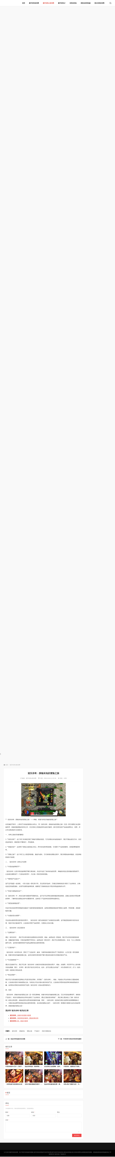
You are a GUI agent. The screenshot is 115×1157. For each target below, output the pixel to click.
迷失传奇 (14, 1031)
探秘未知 (22, 1031)
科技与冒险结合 (46, 1031)
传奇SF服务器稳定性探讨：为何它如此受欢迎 (38, 1084)
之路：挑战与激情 (19, 1021)
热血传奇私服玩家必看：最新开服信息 (55, 1084)
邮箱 (33, 1112)
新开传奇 (57, 1154)
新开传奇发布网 (34, 3)
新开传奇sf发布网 (48, 3)
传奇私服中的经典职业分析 (14, 1084)
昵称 (7, 1112)
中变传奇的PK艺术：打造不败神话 (15, 1066)
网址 (58, 1112)
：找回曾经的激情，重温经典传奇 (24, 1018)
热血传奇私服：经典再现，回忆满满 (35, 1066)
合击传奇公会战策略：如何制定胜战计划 (56, 1066)
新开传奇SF (61, 3)
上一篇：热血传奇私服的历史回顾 (15, 1039)
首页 (23, 3)
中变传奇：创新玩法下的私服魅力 (73, 1066)
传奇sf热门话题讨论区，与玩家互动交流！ (76, 1084)
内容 (7, 1120)
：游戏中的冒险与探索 (20, 1015)
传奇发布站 (73, 3)
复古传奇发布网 (99, 3)
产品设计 (37, 1031)
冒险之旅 (29, 1031)
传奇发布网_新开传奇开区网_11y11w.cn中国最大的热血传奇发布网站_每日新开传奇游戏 (10, 3)
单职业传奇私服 (85, 3)
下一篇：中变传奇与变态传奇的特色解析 (69, 1039)
